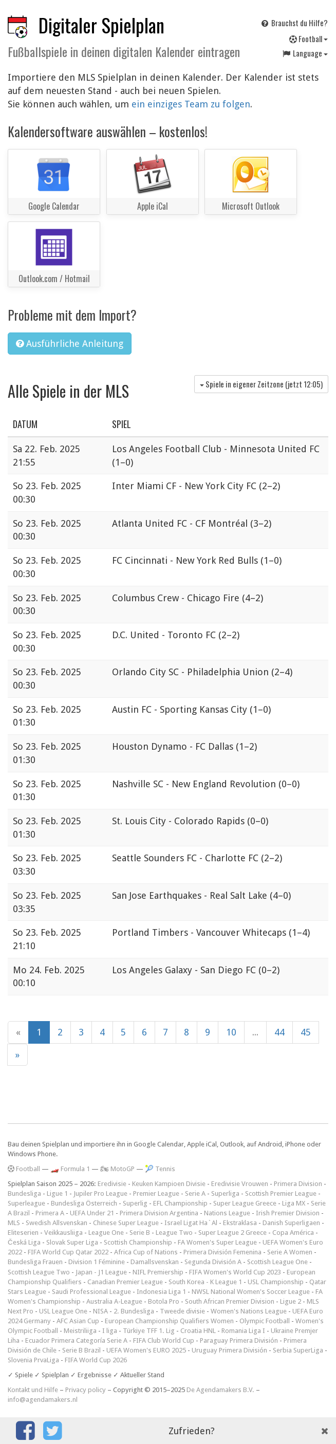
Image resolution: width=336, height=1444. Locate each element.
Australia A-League (114, 1301)
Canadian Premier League (125, 1282)
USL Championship (276, 1282)
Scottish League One (277, 1262)
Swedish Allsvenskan (56, 1223)
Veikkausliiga (63, 1232)
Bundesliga (24, 1193)
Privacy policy (85, 1390)
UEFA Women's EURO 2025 (146, 1350)
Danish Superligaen (291, 1223)
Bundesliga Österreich (84, 1203)
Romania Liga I (243, 1331)
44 (279, 1032)
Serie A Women (289, 1252)
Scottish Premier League (280, 1193)
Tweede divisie (182, 1311)
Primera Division (298, 1184)
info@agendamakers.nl (43, 1399)
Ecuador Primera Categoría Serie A (76, 1340)
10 (231, 1032)
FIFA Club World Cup (163, 1340)
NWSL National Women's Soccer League (251, 1291)
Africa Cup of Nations (146, 1252)
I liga (109, 1331)
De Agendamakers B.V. (220, 1390)
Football (308, 38)
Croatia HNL (198, 1331)
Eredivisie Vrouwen (239, 1184)
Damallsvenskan (154, 1262)
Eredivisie (112, 1184)
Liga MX (293, 1203)
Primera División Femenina (222, 1252)
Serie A (195, 1193)
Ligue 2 (290, 1301)
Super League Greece (244, 1203)
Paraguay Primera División (239, 1340)
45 (306, 1032)
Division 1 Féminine (96, 1262)
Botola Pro (163, 1301)
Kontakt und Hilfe (33, 1390)
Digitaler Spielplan (101, 25)
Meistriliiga (80, 1331)
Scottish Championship (138, 1242)
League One (106, 1232)
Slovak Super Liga (72, 1242)
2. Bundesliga (134, 1311)
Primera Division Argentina (159, 1213)
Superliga (225, 1193)
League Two (174, 1232)
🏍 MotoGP (117, 1169)
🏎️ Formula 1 (70, 1169)
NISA (100, 1311)
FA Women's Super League (217, 1242)
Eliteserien (23, 1232)
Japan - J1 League (101, 1272)
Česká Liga (24, 1242)
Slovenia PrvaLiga (33, 1360)
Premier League (156, 1193)
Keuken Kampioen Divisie (169, 1184)
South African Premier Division (229, 1301)
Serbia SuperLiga (298, 1350)
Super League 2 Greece (232, 1232)
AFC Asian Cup (78, 1321)
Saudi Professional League (91, 1291)
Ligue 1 (57, 1193)
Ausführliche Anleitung (69, 343)
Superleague (26, 1203)
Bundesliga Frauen (35, 1262)
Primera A (49, 1213)
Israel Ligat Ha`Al (190, 1223)
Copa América (293, 1232)
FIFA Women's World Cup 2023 (235, 1272)
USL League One (63, 1311)
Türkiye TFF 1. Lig (149, 1331)
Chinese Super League (126, 1223)
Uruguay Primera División (229, 1350)
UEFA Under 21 (92, 1213)
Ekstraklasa (240, 1223)
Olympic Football (264, 1321)
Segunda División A (212, 1262)
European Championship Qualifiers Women (169, 1321)
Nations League (227, 1213)
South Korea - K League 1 (205, 1282)
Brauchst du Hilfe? (294, 22)
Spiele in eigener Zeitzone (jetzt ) (261, 384)
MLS (14, 1223)
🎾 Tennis (160, 1169)
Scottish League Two (39, 1272)
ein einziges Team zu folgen (191, 104)
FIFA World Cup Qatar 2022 (68, 1252)
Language (305, 53)
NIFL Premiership (158, 1272)
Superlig (135, 1203)
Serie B (139, 1232)
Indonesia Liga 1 (161, 1291)
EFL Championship (180, 1203)
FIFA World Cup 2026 (96, 1360)
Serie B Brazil (81, 1350)
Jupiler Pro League (100, 1193)
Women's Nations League (249, 1311)
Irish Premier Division (288, 1213)
